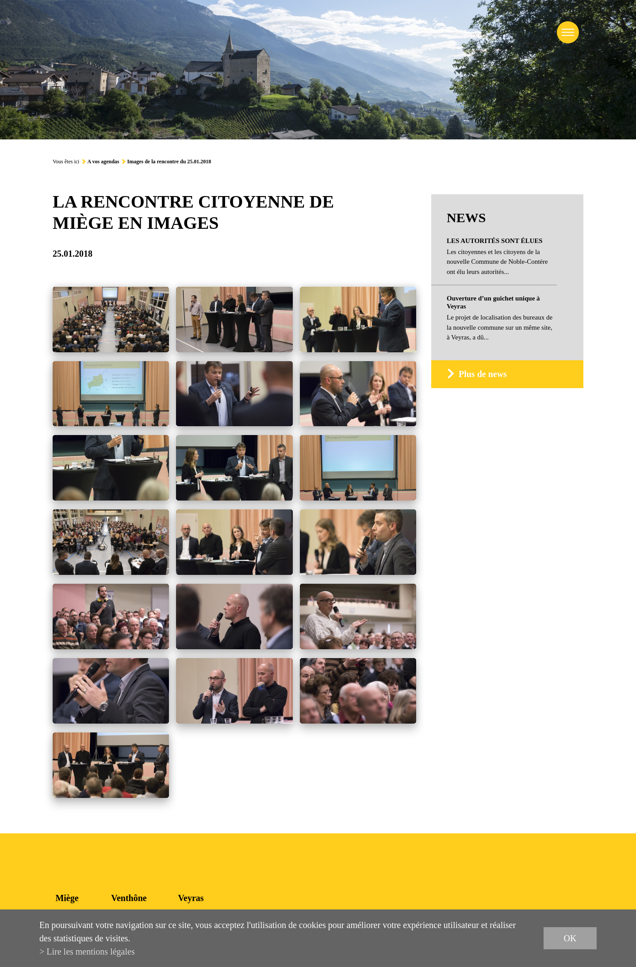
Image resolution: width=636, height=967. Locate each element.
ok (570, 938)
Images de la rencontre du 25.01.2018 (169, 161)
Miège (66, 898)
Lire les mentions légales (90, 951)
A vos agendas (103, 161)
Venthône (128, 898)
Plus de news (483, 374)
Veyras (190, 898)
